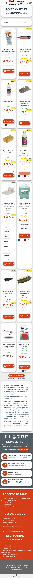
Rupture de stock (24, 173)
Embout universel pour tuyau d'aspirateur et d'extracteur (8, 294)
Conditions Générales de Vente (10, 546)
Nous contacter (6, 502)
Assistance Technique (8, 518)
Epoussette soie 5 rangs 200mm (24, 292)
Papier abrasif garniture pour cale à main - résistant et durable (8, 205)
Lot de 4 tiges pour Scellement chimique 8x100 (8, 51)
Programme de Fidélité (8, 557)
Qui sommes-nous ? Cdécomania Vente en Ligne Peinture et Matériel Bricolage (15, 499)
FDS (8, 125)
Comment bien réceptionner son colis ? (12, 531)
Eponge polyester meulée (8, 151)
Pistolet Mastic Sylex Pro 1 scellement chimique (8, 346)
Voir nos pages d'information (9, 554)
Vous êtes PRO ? (7, 548)
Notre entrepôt (6, 505)
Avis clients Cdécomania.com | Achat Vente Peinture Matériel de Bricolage (16, 551)
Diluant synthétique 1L (8, 101)
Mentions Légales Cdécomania (10, 507)
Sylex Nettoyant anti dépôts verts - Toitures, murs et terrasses (24, 205)
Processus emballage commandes (11, 527)
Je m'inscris (24, 449)
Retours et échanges (7, 520)
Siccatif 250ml (24, 151)
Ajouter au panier (9, 71)
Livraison (4, 529)
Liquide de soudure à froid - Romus (24, 50)
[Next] (28, 22)
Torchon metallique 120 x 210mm (24, 102)
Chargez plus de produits (16, 375)
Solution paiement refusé (9, 522)
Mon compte (5, 544)
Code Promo (5, 525)
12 (20, 22)
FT (20, 176)
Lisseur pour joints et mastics (24, 345)
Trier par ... (7, 22)
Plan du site (5, 509)
